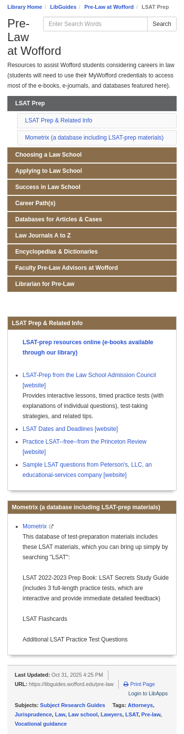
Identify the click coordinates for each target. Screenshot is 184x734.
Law (60, 714)
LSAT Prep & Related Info (58, 120)
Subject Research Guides (72, 705)
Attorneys (140, 705)
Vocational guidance (41, 724)
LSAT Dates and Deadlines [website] (70, 429)
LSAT (131, 714)
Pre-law (150, 714)
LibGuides (63, 7)
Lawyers (111, 714)
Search (162, 24)
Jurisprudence (33, 714)
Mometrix (36, 526)
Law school (83, 714)
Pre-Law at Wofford (109, 7)
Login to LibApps (148, 693)
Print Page (139, 684)
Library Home (24, 7)
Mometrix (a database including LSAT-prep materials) (94, 137)
